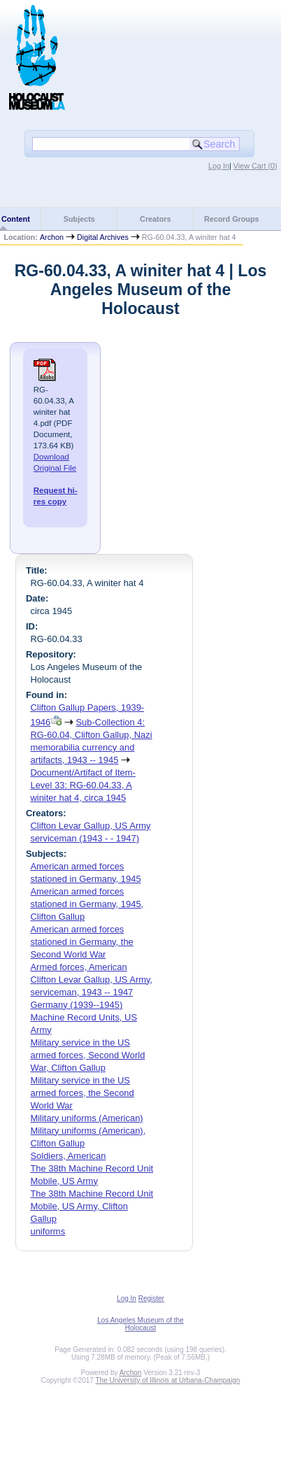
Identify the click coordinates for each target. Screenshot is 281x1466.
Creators (155, 219)
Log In (218, 166)
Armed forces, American (78, 967)
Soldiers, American (68, 1156)
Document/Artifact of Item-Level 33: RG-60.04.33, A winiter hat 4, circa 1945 (82, 785)
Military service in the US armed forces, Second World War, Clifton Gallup (87, 1055)
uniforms (47, 1231)
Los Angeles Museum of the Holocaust (140, 1324)
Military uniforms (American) (86, 1118)
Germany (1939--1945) (76, 1004)
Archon (52, 237)
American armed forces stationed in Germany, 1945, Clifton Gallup (86, 904)
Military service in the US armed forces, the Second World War (82, 1093)
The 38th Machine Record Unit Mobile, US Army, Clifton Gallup (91, 1206)
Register (151, 1298)
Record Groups (231, 219)
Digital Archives (103, 237)
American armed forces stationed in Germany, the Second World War (81, 942)
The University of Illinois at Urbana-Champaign (168, 1380)
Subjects (79, 219)
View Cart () (255, 166)
